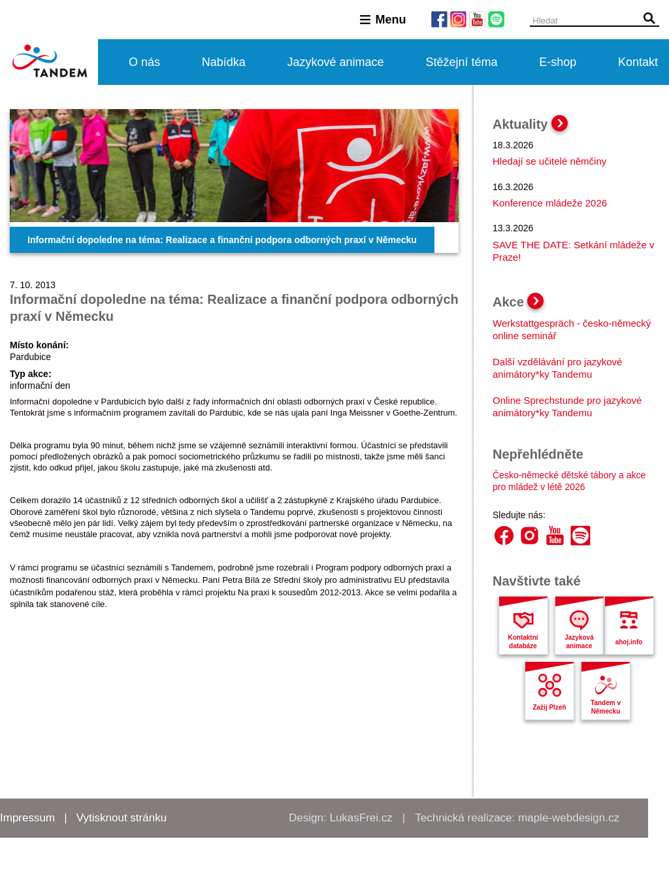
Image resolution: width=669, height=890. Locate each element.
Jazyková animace (578, 642)
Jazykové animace (335, 62)
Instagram (529, 535)
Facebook (504, 535)
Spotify (580, 535)
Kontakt (638, 62)
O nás (144, 62)
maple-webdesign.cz (568, 818)
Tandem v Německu (606, 707)
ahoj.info (629, 642)
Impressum (27, 818)
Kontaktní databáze (523, 642)
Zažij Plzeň (549, 707)
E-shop (557, 62)
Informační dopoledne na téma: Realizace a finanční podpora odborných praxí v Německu (222, 240)
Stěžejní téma (461, 62)
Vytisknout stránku (121, 818)
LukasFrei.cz (360, 818)
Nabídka (224, 62)
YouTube (555, 535)
